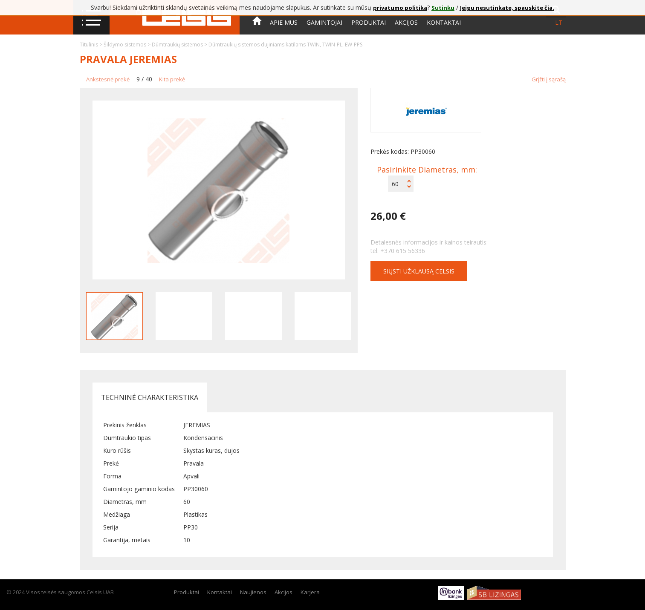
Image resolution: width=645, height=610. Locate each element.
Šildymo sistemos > (128, 44)
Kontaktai (444, 22)
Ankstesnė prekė (108, 79)
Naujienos (253, 592)
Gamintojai (324, 22)
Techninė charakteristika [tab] (149, 397)
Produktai (368, 22)
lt (558, 22)
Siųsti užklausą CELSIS (418, 271)
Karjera (310, 592)
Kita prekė (172, 79)
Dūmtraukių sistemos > (180, 44)
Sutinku (442, 8)
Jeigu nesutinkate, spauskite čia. (507, 8)
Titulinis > (92, 44)
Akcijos (406, 22)
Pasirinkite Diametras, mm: (427, 169)
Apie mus (284, 22)
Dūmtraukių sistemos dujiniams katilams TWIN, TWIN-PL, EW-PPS (285, 44)
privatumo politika (400, 8)
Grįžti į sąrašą (549, 79)
